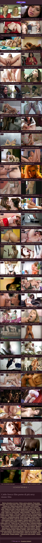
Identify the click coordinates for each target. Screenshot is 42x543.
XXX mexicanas (32, 525)
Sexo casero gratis (11, 504)
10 (24, 487)
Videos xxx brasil (15, 515)
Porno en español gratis (21, 509)
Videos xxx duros (25, 523)
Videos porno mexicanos (33, 529)
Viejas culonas (31, 528)
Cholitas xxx (6, 506)
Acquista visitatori (26, 541)
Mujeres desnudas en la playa (10, 503)
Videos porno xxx (5, 523)
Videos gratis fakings (8, 518)
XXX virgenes (8, 532)
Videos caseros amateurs (25, 503)
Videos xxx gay (15, 523)
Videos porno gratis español (28, 534)
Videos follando (22, 525)
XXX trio (16, 518)
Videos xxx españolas (6, 531)
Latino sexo (23, 515)
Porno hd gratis (15, 528)
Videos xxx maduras (29, 526)
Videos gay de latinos (30, 532)
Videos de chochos (34, 518)
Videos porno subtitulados (34, 504)
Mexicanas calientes (18, 531)
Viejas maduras (18, 520)
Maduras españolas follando (28, 511)
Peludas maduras (14, 534)
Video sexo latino (15, 511)
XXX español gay (23, 521)
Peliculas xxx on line (34, 521)
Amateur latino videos (29, 520)
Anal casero (23, 528)
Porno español (24, 518)
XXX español (35, 506)
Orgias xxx (32, 509)
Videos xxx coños (10, 509)
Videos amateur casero (7, 520)
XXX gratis (17, 514)
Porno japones (9, 514)
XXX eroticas (26, 506)
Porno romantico (36, 514)
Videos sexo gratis (26, 514)
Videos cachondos (25, 512)
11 (26, 487)
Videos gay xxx (20, 2)
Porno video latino (25, 517)
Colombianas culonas (13, 517)
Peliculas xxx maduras (31, 531)
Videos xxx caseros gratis (12, 512)
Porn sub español (32, 515)
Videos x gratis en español (10, 525)
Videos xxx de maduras (22, 507)
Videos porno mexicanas (16, 526)
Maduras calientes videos (9, 507)
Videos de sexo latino (16, 506)
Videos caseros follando (11, 521)
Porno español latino (18, 532)
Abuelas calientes (21, 529)
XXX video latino (21, 504)
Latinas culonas (4, 515)
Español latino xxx (36, 517)
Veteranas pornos (11, 529)
